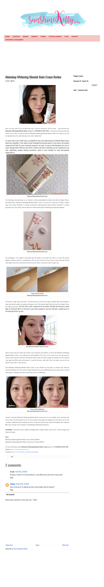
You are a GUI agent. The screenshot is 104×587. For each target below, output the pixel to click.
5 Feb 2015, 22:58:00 (21, 472)
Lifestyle (16, 36)
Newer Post (9, 545)
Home (7, 36)
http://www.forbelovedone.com (19, 449)
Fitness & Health (55, 36)
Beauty (25, 36)
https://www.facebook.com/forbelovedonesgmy (25, 452)
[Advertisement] (52, 58)
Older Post (65, 545)
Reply (11, 477)
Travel (43, 36)
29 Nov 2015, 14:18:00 (22, 484)
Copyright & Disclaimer (14, 40)
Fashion (34, 36)
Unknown (12, 484)
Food (66, 36)
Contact (75, 36)
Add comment (10, 494)
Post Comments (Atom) (20, 549)
